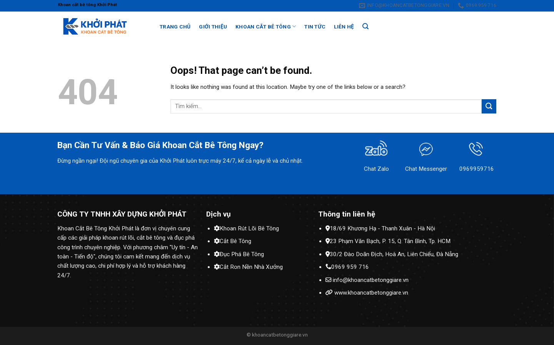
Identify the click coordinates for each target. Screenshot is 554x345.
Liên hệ (344, 26)
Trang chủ (175, 26)
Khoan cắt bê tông (265, 26)
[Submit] (489, 106)
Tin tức (314, 26)
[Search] (365, 26)
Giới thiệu (213, 26)
